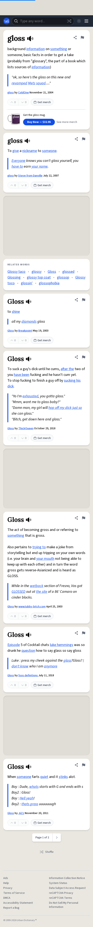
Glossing (14, 277)
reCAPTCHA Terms (60, 898)
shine (16, 311)
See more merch (67, 122)
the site (41, 591)
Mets (31, 83)
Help (6, 883)
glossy (36, 271)
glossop (63, 277)
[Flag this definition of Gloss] (83, 299)
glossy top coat (39, 277)
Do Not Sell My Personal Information (63, 905)
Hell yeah (27, 798)
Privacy (7, 888)
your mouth (45, 558)
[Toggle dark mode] (79, 21)
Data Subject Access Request (67, 888)
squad (41, 83)
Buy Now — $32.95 (39, 122)
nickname (29, 150)
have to (17, 166)
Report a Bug (11, 908)
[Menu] (86, 21)
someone (49, 150)
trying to (39, 547)
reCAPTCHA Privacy (61, 893)
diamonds (28, 321)
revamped (19, 83)
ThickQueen (25, 428)
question (28, 650)
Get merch (42, 102)
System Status (58, 883)
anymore (50, 666)
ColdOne (23, 93)
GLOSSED (18, 591)
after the (67, 369)
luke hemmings (61, 644)
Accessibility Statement (18, 903)
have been (21, 374)
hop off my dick (60, 407)
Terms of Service (14, 893)
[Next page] (57, 837)
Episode (13, 644)
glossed (68, 271)
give (15, 150)
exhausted (30, 396)
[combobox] (43, 21)
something (58, 49)
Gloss (52, 271)
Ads (5, 878)
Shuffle (46, 852)
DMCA (6, 898)
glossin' (27, 283)
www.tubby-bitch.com (32, 607)
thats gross (29, 804)
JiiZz (21, 813)
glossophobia (49, 283)
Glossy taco (16, 271)
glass (67, 660)
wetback (36, 585)
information (35, 49)
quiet (44, 776)
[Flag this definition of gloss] (82, 37)
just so (77, 407)
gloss (10, 93)
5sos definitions (28, 675)
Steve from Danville (30, 176)
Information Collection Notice (67, 878)
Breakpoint (25, 331)
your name (40, 166)
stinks (63, 776)
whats (34, 786)
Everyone (18, 160)
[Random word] (69, 21)
